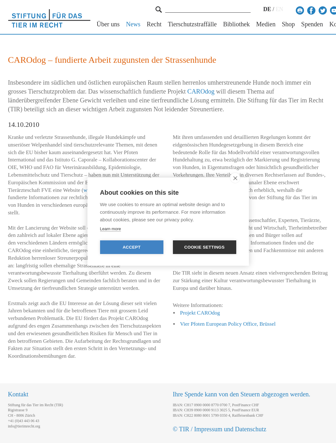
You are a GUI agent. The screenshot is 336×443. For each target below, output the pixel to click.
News (133, 24)
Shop (288, 24)
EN (279, 9)
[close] (235, 178)
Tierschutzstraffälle (192, 24)
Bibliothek (236, 24)
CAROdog (201, 91)
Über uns (108, 24)
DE (267, 9)
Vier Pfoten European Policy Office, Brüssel (228, 324)
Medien (266, 24)
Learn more (110, 228)
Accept (132, 247)
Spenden (312, 24)
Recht (154, 24)
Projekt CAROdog (200, 313)
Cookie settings (204, 247)
